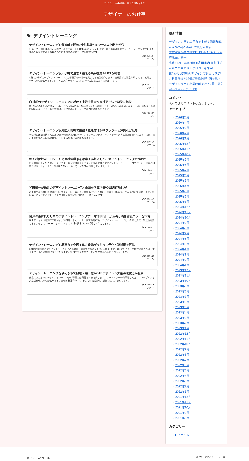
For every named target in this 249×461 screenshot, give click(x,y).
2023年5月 (182, 307)
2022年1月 (182, 391)
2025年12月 (183, 143)
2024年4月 (182, 249)
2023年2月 (182, 323)
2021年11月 (183, 402)
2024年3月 (182, 254)
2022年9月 (182, 349)
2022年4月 (182, 375)
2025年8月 (182, 164)
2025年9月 (182, 159)
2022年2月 (182, 386)
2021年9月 (182, 412)
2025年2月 (182, 196)
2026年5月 (182, 117)
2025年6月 (182, 175)
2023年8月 (182, 291)
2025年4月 (182, 186)
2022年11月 (183, 338)
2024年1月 (182, 265)
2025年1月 (182, 201)
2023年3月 (182, 317)
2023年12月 (183, 270)
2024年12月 (183, 207)
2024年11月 (183, 212)
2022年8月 (182, 354)
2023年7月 (182, 296)
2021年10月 (183, 407)
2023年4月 (182, 312)
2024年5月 (182, 244)
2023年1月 (182, 328)
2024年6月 (182, 238)
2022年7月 (182, 360)
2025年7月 (182, 170)
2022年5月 (182, 370)
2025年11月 (183, 149)
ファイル (183, 435)
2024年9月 (182, 222)
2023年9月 (182, 286)
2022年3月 (182, 381)
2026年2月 (182, 133)
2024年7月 (182, 233)
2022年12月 (183, 333)
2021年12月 (183, 396)
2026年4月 (182, 122)
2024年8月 (182, 228)
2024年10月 (183, 217)
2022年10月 (183, 344)
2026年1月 (182, 138)
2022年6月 (182, 365)
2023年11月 (183, 275)
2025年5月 (182, 180)
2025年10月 (183, 154)
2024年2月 (182, 259)
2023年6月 (182, 302)
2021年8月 (182, 418)
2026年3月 (182, 127)
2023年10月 (183, 281)
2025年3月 (182, 191)
